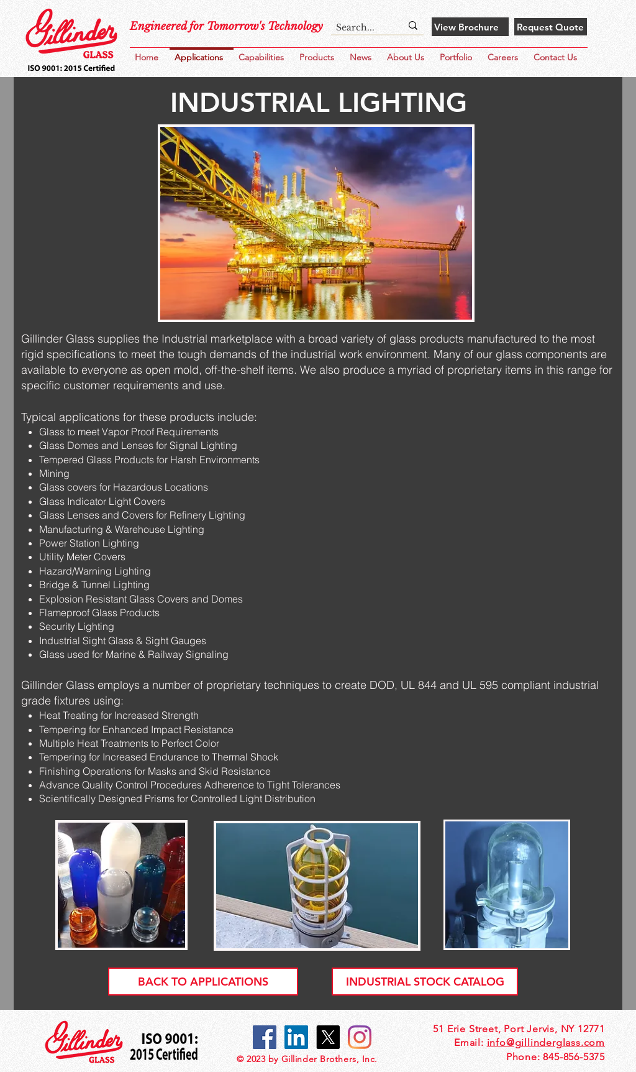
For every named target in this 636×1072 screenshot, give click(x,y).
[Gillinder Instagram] (359, 1037)
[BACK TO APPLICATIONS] (203, 982)
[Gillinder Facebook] (264, 1037)
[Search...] (359, 28)
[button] (459, 52)
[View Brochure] (470, 26)
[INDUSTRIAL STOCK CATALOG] (425, 982)
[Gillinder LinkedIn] (296, 1037)
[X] (328, 1037)
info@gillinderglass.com (546, 1042)
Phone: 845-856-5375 (555, 1057)
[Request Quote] (551, 26)
